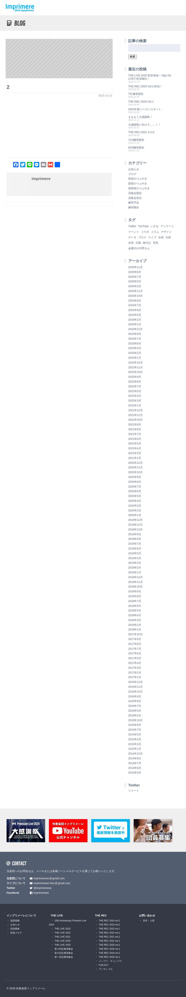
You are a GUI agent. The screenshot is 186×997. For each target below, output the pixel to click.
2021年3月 (134, 453)
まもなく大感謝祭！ (140, 116)
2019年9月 (134, 534)
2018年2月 (134, 624)
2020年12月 (135, 462)
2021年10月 (135, 419)
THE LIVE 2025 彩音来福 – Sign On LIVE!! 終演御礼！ (149, 77)
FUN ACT (104, 965)
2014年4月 (134, 772)
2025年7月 (134, 276)
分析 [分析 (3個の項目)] (168, 237)
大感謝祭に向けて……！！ (144, 124)
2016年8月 (134, 701)
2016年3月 (134, 710)
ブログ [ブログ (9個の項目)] (142, 237)
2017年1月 (134, 677)
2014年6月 (134, 767)
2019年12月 (135, 519)
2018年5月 (134, 610)
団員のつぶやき (137, 178)
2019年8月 (134, 538)
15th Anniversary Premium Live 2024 (67, 922)
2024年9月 (134, 300)
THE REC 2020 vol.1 (109, 949)
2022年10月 (135, 371)
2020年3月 (134, 505)
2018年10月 (135, 586)
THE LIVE (57, 915)
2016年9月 (134, 696)
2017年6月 (134, 653)
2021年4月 (134, 448)
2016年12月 (135, 682)
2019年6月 (134, 548)
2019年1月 (134, 572)
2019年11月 (135, 524)
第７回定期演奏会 (63, 957)
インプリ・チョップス (110, 961)
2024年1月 (134, 324)
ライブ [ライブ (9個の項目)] (152, 237)
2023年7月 (134, 338)
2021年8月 (134, 429)
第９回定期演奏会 (63, 949)
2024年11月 (135, 291)
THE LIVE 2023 (62, 928)
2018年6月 (134, 605)
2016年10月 (135, 691)
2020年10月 (135, 472)
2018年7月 (134, 601)
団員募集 (15, 928)
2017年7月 (134, 648)
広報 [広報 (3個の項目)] (138, 242)
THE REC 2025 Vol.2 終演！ (145, 86)
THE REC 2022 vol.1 (109, 932)
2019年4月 (134, 558)
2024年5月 (134, 314)
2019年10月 (135, 529)
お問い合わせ (147, 915)
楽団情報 (15, 920)
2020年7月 (134, 486)
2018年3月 (134, 620)
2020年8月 (134, 481)
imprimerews (41, 892)
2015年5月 (134, 734)
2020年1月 (134, 515)
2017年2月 (134, 672)
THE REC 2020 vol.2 (109, 945)
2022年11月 (135, 367)
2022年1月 (134, 405)
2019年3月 (134, 562)
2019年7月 (134, 543)
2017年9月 (134, 639)
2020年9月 (134, 476)
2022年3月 (134, 400)
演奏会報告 (135, 193)
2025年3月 (134, 286)
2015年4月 (134, 739)
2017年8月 (134, 643)
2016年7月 (134, 705)
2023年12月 (135, 329)
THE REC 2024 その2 (141, 132)
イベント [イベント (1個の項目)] (133, 231)
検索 (132, 56)
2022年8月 (134, 381)
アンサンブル (106, 969)
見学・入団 (148, 920)
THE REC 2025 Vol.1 (141, 101)
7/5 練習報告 (135, 93)
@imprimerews (43, 888)
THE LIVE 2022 (62, 932)
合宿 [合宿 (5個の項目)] (131, 242)
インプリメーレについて (21, 915)
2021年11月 (135, 415)
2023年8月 (134, 333)
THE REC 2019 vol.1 (109, 957)
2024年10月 (135, 295)
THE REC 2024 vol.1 (109, 920)
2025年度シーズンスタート (144, 109)
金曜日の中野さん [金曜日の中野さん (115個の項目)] (139, 248)
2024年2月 (134, 319)
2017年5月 (134, 658)
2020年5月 (134, 496)
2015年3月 (134, 744)
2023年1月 (134, 357)
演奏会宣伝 (135, 197)
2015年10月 (135, 720)
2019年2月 (134, 567)
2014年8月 (134, 758)
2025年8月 (134, 271)
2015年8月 (134, 724)
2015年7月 (134, 729)
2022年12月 (135, 362)
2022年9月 (134, 376)
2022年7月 (134, 386)
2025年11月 (135, 267)
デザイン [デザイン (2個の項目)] (166, 231)
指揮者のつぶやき (139, 188)
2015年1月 (134, 748)
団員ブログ (16, 932)
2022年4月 (134, 395)
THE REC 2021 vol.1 (109, 940)
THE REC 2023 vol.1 (109, 928)
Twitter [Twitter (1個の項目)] (132, 226)
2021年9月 (134, 424)
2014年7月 (134, 763)
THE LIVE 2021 (62, 936)
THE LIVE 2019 (62, 945)
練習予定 (133, 202)
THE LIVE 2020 (62, 940)
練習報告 (133, 207)
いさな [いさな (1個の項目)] (155, 226)
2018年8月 (134, 596)
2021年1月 (134, 457)
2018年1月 (134, 629)
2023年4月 (134, 348)
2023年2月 (134, 352)
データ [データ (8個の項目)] (132, 237)
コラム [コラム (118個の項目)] (155, 231)
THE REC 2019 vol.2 (109, 953)
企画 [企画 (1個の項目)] (161, 237)
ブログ (132, 174)
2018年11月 (135, 582)
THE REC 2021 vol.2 (109, 936)
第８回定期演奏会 (63, 953)
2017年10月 (135, 634)
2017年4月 (134, 662)
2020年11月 (135, 467)
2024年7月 (134, 305)
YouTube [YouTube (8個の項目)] (143, 226)
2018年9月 (134, 591)
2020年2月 (134, 510)
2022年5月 (134, 391)
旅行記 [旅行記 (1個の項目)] (147, 242)
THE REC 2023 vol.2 (109, 924)
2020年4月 (134, 500)
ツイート (133, 790)
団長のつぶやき (137, 183)
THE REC (101, 915)
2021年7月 (134, 434)
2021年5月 (134, 443)
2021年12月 (135, 410)
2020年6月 (134, 491)
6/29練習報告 (136, 147)
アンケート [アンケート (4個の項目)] (167, 226)
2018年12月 (135, 577)
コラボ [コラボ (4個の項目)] (145, 231)
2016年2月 (134, 715)
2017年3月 (134, 667)
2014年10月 (135, 753)
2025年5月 (134, 281)
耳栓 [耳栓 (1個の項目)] (155, 242)
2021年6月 (134, 438)
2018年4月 (134, 615)
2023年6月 (134, 343)
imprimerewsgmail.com (49, 878)
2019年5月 (134, 553)
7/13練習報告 (136, 139)
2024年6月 (134, 310)
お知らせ (133, 169)
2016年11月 (135, 686)
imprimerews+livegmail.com (52, 883)
